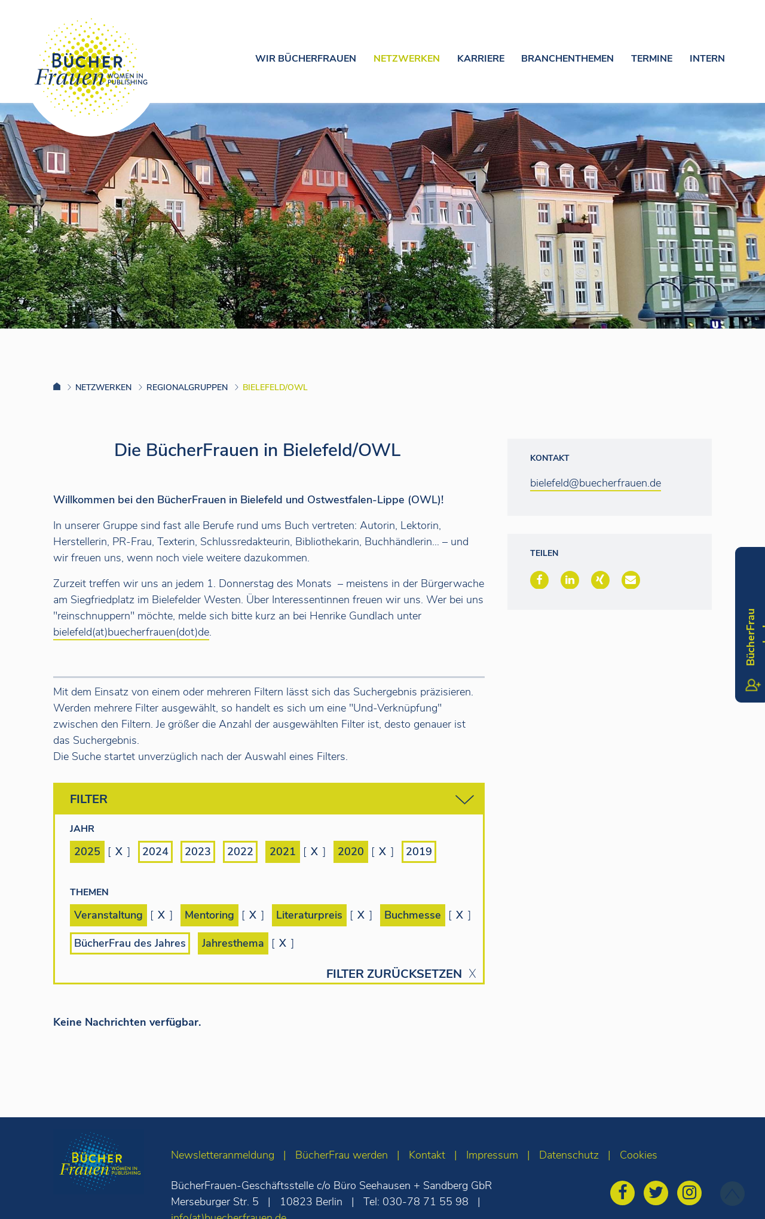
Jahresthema (233, 943)
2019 (419, 851)
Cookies (638, 1155)
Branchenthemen (567, 58)
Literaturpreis (309, 915)
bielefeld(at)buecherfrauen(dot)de (131, 632)
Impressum (492, 1155)
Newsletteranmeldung (222, 1155)
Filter (272, 800)
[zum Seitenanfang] (732, 1193)
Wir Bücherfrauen (305, 58)
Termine (651, 58)
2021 (283, 851)
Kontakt (427, 1155)
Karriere (480, 58)
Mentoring (209, 915)
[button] (539, 580)
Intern (707, 58)
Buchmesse (412, 915)
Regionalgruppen (187, 387)
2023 (198, 851)
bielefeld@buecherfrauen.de (595, 483)
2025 (87, 851)
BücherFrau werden (341, 1155)
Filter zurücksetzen (394, 974)
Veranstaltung (108, 915)
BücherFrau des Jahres (130, 943)
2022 (240, 851)
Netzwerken (407, 58)
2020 (351, 851)
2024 (155, 851)
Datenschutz (569, 1155)
